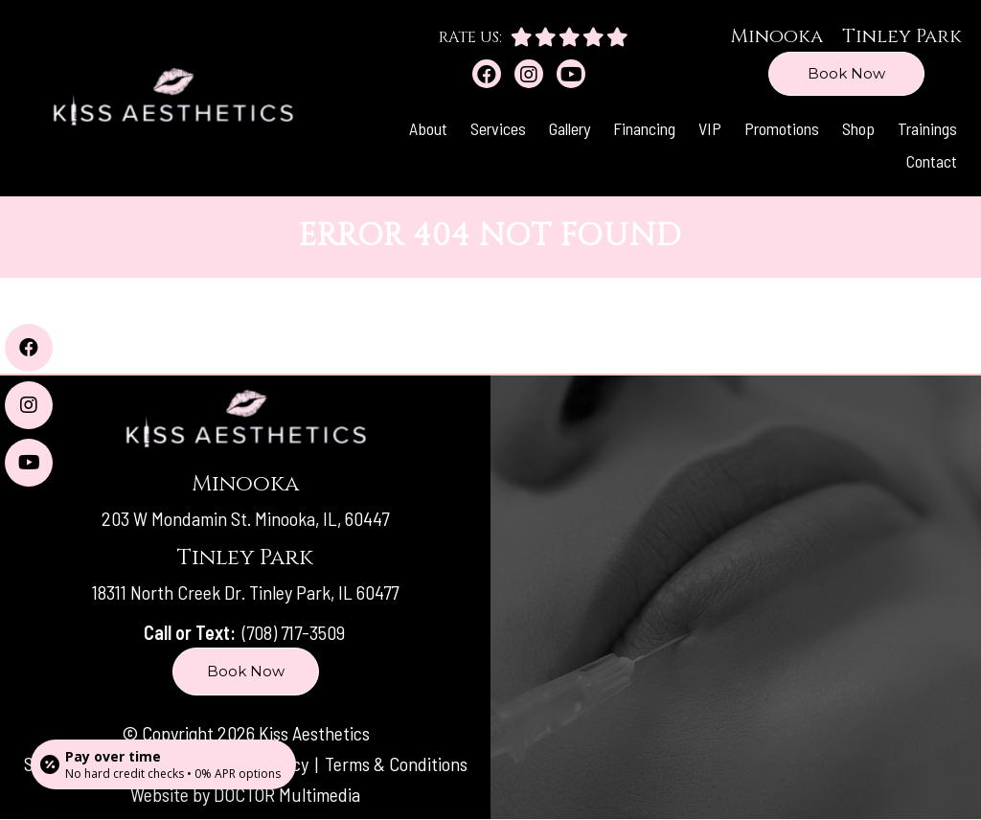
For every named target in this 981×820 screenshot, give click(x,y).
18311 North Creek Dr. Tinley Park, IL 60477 (245, 592)
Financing (644, 128)
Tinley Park (902, 36)
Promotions (781, 128)
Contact (931, 160)
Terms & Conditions (396, 763)
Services (498, 128)
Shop (858, 128)
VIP (709, 128)
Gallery (569, 128)
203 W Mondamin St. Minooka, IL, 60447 (245, 518)
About (428, 128)
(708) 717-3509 (293, 632)
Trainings (927, 128)
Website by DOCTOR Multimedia (245, 794)
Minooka (776, 36)
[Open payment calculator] (163, 764)
